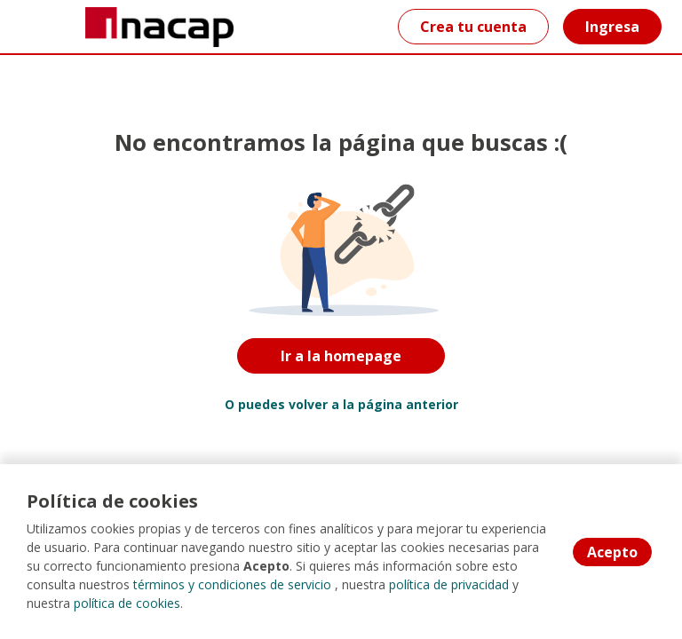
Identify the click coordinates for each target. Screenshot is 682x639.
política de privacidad (449, 584)
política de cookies (127, 603)
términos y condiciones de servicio (232, 584)
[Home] (76, 27)
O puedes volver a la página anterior (341, 404)
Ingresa (612, 26)
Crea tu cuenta (473, 26)
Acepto (612, 552)
